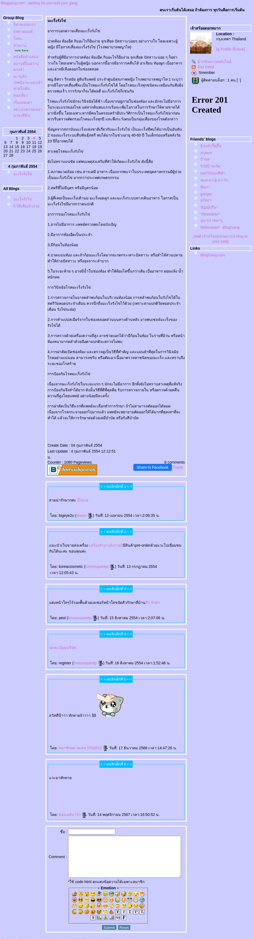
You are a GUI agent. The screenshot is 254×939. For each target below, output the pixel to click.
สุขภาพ (59, 722)
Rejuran (100, 714)
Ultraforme (56, 772)
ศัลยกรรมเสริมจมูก (166, 714)
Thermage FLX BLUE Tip (170, 767)
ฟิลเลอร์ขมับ (157, 767)
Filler (46, 718)
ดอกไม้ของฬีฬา (213, 173)
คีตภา (205, 187)
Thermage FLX (61, 718)
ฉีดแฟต (98, 718)
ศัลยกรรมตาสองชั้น (153, 704)
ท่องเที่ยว (20, 113)
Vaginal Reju (123, 709)
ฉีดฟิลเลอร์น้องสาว (110, 767)
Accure (46, 785)
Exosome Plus (94, 709)
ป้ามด (205, 159)
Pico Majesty (77, 780)
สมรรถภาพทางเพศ (77, 767)
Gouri (104, 714)
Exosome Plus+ (101, 709)
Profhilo (105, 767)
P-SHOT (70, 767)
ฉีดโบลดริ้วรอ (160, 776)
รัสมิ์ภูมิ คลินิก (135, 704)
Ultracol (145, 709)
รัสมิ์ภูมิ (131, 704)
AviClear (142, 780)
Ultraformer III (50, 772)
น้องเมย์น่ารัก (65, 803)
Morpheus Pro (64, 709)
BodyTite (144, 718)
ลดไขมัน (163, 718)
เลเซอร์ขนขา (108, 772)
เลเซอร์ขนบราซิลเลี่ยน (95, 772)
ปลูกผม (158, 772)
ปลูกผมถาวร (81, 776)
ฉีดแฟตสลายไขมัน (108, 718)
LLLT (161, 772)
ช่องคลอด (114, 709)
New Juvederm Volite (133, 714)
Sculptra (150, 714)
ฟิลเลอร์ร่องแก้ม (91, 780)
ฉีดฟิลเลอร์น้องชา (85, 767)
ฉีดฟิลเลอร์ (51, 718)
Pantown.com (59, 936)
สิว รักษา (145, 591)
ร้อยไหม (61, 714)
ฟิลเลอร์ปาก (148, 776)
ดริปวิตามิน (144, 772)
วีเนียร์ (133, 780)
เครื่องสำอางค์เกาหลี (98, 539)
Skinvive (65, 785)
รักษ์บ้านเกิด (210, 166)
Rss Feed (203, 67)
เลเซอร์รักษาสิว (148, 780)
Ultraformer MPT (62, 772)
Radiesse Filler (145, 714)
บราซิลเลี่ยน (103, 772)
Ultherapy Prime (99, 767)
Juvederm (120, 714)
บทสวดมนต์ (23, 37)
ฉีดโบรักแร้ (149, 772)
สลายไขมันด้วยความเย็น (132, 718)
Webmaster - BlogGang (220, 227)
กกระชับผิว (70, 709)
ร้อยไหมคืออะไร (67, 714)
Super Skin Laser (170, 709)
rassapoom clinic (125, 704)
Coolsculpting (51, 780)
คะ (17, 44)
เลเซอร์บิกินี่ (162, 767)
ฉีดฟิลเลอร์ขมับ (151, 767)
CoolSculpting (123, 718)
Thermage (55, 718)
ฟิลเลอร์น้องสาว (118, 767)
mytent (206, 153)
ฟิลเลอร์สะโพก (160, 704)
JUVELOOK (78, 714)
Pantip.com (10, 936)
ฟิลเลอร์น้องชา (92, 767)
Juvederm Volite (126, 714)
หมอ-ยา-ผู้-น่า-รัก (214, 180)
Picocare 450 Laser (55, 714)
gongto (206, 194)
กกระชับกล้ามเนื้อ (91, 718)
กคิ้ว (107, 776)
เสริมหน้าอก (111, 776)
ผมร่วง (61, 776)
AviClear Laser (138, 780)
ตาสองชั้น (141, 704)
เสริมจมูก (160, 714)
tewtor (77, 509)
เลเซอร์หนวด (50, 785)
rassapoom (119, 704)
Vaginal (118, 709)
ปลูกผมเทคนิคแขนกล (49, 776)
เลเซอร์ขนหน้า (132, 767)
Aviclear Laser (134, 772)
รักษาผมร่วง (56, 776)
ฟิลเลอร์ (43, 718)
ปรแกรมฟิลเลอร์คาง (83, 709)
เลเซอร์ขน (114, 772)
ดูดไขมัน (148, 718)
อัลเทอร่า (125, 776)
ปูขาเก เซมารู (211, 220)
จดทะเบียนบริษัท (55, 636)
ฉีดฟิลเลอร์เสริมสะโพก (51, 709)
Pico (73, 780)
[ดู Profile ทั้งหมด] (230, 49)
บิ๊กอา (75, 494)
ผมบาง (43, 776)
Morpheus (58, 709)
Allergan (153, 709)
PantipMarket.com (33, 936)
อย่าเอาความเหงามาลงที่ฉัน (24, 133)
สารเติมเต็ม (83, 714)
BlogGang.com (212, 255)
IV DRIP (139, 772)
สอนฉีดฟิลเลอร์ (46, 722)
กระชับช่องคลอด (108, 709)
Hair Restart (65, 776)
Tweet (178, 461)
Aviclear (129, 772)
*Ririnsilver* (210, 214)
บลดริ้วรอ (153, 776)
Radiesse (140, 714)
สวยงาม (20, 51)
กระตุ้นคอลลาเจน (114, 714)
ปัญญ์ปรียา (209, 207)
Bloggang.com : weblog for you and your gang (39, 3)
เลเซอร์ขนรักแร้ (80, 785)
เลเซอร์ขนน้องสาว (125, 767)
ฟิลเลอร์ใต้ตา (140, 709)
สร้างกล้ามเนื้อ (158, 718)
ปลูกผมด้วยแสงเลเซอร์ (167, 772)
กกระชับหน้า (164, 785)
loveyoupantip (92, 560)
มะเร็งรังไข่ (22, 202)
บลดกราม (79, 772)
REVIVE (87, 714)
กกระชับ (66, 718)
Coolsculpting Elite (45, 780)
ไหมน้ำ (149, 709)
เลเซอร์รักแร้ (73, 785)
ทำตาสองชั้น (146, 704)
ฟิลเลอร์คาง (75, 709)
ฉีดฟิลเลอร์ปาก (142, 776)
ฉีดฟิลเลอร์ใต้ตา (134, 709)
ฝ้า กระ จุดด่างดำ (47, 714)
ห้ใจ (56, 722)
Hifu (155, 785)
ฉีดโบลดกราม (73, 772)
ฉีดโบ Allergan (164, 709)
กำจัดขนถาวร (86, 785)
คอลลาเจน (108, 714)
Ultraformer (68, 772)
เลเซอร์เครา (56, 785)
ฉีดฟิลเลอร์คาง (139, 767)
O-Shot (125, 772)
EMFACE (80, 718)
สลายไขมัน (102, 718)
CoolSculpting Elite (116, 718)
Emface (61, 785)
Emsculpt (153, 718)
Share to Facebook (152, 461)
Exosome (89, 709)
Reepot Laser (143, 785)
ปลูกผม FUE (173, 714)
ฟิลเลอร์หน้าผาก (120, 772)
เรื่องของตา (22, 120)
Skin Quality (128, 709)
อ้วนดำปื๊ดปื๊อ (210, 146)
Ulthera (76, 718)
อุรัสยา (205, 200)
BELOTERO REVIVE (94, 714)
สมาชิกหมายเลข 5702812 (76, 736)
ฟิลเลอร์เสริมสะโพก (168, 704)
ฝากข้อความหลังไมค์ (211, 61)
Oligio (125, 780)
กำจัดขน (91, 785)
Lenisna (73, 714)
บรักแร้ (154, 772)
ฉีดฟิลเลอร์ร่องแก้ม (98, 780)
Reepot (148, 785)
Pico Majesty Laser (84, 780)
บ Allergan (158, 709)
